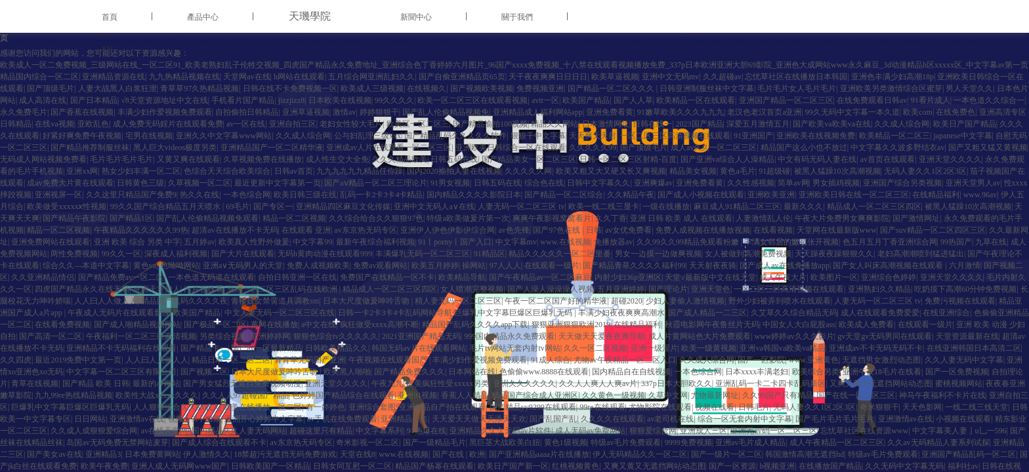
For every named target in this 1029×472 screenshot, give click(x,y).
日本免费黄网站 (152, 454)
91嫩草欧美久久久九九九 (680, 112)
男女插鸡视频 (836, 182)
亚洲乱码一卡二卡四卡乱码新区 (770, 383)
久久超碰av (722, 76)
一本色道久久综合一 (989, 100)
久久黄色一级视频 (613, 395)
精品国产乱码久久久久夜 (184, 300)
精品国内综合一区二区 (39, 76)
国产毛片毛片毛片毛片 (834, 418)
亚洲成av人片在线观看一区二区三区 (389, 147)
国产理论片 (668, 289)
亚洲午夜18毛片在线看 (882, 371)
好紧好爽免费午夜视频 (82, 135)
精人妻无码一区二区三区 (458, 300)
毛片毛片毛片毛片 (121, 159)
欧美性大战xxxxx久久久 (157, 395)
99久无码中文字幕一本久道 (852, 112)
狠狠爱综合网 (653, 430)
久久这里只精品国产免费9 (131, 194)
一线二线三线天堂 (976, 407)
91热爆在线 (426, 430)
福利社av (963, 466)
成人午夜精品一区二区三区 (836, 442)
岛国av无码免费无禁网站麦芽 (117, 442)
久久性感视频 (750, 182)
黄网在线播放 (274, 324)
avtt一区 (545, 100)
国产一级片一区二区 (726, 454)
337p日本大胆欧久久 (676, 383)
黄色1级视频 (565, 442)
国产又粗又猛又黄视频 (987, 147)
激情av (344, 112)
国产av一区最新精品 (266, 348)
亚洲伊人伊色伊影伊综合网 (447, 230)
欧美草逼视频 (615, 76)
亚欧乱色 (93, 123)
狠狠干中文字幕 (538, 135)
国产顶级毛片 (50, 88)
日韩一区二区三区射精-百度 (628, 159)
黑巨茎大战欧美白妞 (504, 442)
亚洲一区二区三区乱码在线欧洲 (283, 289)
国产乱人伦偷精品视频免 (445, 112)
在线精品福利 (935, 194)
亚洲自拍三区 (292, 123)
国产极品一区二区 (215, 324)
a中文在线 (318, 324)
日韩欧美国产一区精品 (270, 466)
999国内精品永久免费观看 (509, 336)
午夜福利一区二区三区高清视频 (141, 336)
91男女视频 (450, 182)
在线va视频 (54, 123)
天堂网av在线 (246, 76)
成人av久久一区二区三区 (714, 147)
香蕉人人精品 (464, 395)
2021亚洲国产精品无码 (421, 336)
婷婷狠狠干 (379, 112)
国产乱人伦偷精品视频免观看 (207, 218)
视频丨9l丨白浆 (194, 418)
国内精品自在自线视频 (631, 371)
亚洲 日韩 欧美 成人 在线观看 (681, 218)
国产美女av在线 (54, 454)
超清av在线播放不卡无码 (235, 230)
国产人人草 (633, 100)
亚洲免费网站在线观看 (50, 241)
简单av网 (793, 182)
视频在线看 (714, 407)
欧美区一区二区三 (418, 123)
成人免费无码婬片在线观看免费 (168, 123)
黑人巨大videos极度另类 (175, 147)
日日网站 (90, 418)
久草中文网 (668, 395)
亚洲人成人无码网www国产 (179, 466)
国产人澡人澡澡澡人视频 (550, 289)
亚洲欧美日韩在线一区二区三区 (854, 194)
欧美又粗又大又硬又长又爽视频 (611, 171)
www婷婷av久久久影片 (793, 336)
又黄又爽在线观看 (188, 159)
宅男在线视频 (149, 135)
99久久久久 (394, 100)
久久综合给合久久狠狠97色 (376, 218)
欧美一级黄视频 (708, 348)
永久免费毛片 (23, 112)
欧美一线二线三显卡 (603, 206)
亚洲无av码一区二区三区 (773, 430)
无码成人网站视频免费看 (43, 159)
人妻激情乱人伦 (763, 218)
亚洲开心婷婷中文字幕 (263, 418)
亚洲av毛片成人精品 (750, 442)
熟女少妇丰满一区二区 (141, 171)
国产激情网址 (916, 218)
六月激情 (964, 265)
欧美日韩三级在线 (305, 194)
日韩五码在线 (454, 159)
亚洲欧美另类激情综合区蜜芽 (891, 88)
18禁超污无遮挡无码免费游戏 (285, 454)
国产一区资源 (732, 466)
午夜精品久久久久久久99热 (141, 230)
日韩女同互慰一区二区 (352, 466)
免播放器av (613, 241)
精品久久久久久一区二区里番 (560, 253)
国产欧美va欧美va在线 (832, 123)
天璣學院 (310, 16)
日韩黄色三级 (140, 182)
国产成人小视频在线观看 (701, 194)
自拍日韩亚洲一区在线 (297, 277)
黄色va (144, 265)
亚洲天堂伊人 (156, 289)
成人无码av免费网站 (590, 430)
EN (107, 49)
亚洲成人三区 (703, 430)
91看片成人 (930, 100)
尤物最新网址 (714, 395)
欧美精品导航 (462, 277)
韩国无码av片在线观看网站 (418, 348)
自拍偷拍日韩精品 (246, 112)
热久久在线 (199, 194)
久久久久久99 (592, 147)
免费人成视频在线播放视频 (703, 230)
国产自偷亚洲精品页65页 (462, 76)
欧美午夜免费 (104, 466)
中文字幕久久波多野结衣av (897, 147)
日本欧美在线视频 (339, 100)
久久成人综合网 (901, 123)
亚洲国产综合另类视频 (902, 182)
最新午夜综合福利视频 (375, 241)
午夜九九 (387, 383)
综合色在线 (544, 182)
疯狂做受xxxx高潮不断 (379, 324)
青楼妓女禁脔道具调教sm (275, 300)
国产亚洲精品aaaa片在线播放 (539, 454)
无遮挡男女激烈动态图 (881, 359)
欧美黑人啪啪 (347, 371)
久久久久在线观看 (612, 418)
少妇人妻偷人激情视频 (685, 300)
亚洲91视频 (417, 395)
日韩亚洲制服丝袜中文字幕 (707, 88)
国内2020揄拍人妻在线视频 (454, 171)
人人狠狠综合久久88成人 (176, 407)
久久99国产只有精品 (777, 395)
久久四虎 (16, 359)
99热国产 (956, 241)
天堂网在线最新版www (837, 230)
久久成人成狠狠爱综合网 (94, 430)
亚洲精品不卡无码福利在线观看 (121, 348)
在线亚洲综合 (946, 312)
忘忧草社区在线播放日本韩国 (796, 76)
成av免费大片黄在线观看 (70, 182)
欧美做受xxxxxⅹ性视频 (66, 206)
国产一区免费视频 (956, 371)
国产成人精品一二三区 (707, 312)
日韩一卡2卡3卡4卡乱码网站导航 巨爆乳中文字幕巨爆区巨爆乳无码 (456, 312)
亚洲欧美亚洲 (771, 194)
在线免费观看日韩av (872, 100)
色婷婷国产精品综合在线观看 (343, 395)
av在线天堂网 (164, 430)
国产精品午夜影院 (74, 218)
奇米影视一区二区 (367, 442)
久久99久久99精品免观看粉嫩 (689, 241)
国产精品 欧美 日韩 (95, 383)
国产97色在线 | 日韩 (567, 230)
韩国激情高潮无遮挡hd (804, 454)
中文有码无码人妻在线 (817, 159)
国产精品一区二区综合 (563, 194)
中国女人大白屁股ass (799, 324)
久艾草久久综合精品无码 (794, 312)
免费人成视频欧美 (318, 265)
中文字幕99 (312, 241)
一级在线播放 (666, 206)
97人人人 (505, 265)
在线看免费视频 (62, 324)
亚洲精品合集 (404, 418)
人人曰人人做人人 (105, 300)
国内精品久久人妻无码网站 (239, 430)
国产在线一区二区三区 (855, 395)
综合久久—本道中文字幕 (86, 265)
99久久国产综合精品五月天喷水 (166, 206)
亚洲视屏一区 (58, 194)
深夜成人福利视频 (175, 253)
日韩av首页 (293, 171)
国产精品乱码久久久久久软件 (455, 135)
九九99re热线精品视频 (73, 395)
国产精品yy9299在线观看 (533, 407)
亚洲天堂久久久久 (950, 159)
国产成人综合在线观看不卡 (219, 442)
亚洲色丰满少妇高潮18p (892, 76)
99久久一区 (121, 253)
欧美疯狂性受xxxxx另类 (447, 383)
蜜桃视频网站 (958, 383)
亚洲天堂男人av (973, 182)
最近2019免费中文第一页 (78, 359)
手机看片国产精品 (242, 100)
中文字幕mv (516, 241)
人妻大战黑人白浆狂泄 (117, 88)
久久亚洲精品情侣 (42, 277)
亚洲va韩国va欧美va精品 (782, 348)
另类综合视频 (223, 336)
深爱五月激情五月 (757, 123)
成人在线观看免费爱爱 (880, 312)
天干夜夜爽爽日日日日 (548, 76)
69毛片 (237, 206)
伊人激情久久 (206, 454)
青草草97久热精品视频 (199, 88)
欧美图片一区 (834, 277)
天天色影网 (922, 407)
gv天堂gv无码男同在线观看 (884, 336)
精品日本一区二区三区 (231, 359)
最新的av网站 (156, 383)
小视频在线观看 (963, 418)
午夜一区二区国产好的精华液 (556, 300)
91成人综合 (550, 359)
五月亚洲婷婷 (620, 289)
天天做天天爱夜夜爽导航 (601, 336)
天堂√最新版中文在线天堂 (710, 277)
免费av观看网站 (380, 265)
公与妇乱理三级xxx (367, 135)
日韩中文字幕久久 (598, 182)
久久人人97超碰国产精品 (245, 395)
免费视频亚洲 (540, 88)
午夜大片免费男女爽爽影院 (842, 218)
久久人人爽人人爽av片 (598, 383)
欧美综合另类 (815, 371)
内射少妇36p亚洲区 (628, 277)
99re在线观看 (602, 407)
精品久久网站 (554, 123)
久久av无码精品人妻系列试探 (938, 442)
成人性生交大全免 (337, 159)
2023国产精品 (699, 123)
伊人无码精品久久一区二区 (640, 454)
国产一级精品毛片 (434, 442)
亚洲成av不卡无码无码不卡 (876, 348)
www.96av (980, 194)
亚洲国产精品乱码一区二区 (968, 454)
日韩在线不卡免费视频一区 (290, 88)
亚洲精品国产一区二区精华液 (271, 147)
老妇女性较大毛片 (351, 123)
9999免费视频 (688, 442)
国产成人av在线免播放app (785, 265)
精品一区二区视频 (294, 218)
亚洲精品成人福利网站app (538, 112)
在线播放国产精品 (830, 466)
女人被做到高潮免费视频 (748, 253)
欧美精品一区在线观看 (695, 100)
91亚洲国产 (753, 135)
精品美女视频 (693, 171)
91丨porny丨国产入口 (455, 241)
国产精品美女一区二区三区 (529, 159)
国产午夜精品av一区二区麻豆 (540, 277)
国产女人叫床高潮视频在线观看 (889, 265)
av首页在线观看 (887, 159)
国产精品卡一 (204, 348)
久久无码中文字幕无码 (904, 466)
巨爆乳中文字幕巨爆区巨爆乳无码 (70, 407)
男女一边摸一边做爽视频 (658, 253)
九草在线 (991, 241)
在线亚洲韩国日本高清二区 (974, 348)
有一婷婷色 (325, 407)
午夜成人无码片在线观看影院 (119, 312)
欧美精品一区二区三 (894, 135)
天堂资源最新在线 (967, 336)
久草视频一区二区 (199, 182)
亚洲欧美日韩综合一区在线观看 (510, 147)
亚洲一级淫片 (654, 348)
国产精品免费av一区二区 (121, 277)
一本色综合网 (246, 194)
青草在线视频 (34, 383)
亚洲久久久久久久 (524, 383)
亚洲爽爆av (653, 182)
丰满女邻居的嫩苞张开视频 (791, 241)
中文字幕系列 (379, 430)
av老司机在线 (670, 418)
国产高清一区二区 (50, 336)
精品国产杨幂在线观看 (434, 466)
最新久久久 (803, 206)
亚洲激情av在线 (137, 418)
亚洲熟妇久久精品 (879, 289)
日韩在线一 (652, 123)
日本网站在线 (471, 371)
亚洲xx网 (82, 171)
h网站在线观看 (299, 76)
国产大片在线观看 (242, 253)
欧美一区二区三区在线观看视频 (472, 100)
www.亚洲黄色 (814, 359)
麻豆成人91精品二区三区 (737, 206)
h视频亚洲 (777, 466)
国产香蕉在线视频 (82, 112)
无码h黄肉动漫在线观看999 (325, 253)
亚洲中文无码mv (670, 76)
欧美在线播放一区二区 (262, 407)
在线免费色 (955, 112)
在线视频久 (426, 88)
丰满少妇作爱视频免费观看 (164, 112)
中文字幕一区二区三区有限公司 (121, 371)
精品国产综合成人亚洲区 (535, 395)
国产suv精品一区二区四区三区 (933, 230)
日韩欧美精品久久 (336, 348)
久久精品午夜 (630, 194)
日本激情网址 (605, 123)
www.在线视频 (565, 241)
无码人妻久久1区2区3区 (925, 171)
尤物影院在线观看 (660, 407)
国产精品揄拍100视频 (490, 123)
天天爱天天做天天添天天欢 (479, 418)
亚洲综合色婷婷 (888, 277)
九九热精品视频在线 (184, 76)
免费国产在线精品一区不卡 (387, 277)
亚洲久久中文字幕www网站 (224, 135)
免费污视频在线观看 (960, 300)
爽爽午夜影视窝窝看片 (552, 218)
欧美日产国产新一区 (513, 466)
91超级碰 (774, 171)
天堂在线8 (357, 454)
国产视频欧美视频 (481, 88)
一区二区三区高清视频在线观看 (675, 135)
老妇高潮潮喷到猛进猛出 (920, 253)
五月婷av (199, 241)
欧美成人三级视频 (372, 88)
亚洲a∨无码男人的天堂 (243, 265)
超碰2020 (626, 300)
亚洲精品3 (103, 454)
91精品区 (489, 253)
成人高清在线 (42, 100)
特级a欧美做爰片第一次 (468, 218)
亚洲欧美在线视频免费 (815, 135)
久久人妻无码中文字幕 (964, 359)
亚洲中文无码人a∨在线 (434, 206)
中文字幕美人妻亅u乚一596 (959, 430)
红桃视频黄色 (575, 466)
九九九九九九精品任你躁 (359, 171)
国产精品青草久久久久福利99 (634, 265)
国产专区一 (273, 206)
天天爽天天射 (592, 135)
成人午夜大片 (783, 277)
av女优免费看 (628, 230)
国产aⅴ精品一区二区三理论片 (375, 182)
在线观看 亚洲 (306, 230)
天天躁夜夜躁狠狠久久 (834, 253)
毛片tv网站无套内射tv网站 (514, 348)
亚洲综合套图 (372, 407)
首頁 (109, 17)
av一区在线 (245, 123)
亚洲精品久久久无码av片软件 (500, 430)
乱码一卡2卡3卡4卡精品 (381, 194)
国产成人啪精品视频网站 (137, 324)
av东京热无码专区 (365, 230)
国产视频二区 (204, 371)
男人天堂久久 (969, 88)
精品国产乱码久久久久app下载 (475, 324)
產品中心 (203, 17)
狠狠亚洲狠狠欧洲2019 (571, 324)
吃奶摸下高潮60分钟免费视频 (965, 289)
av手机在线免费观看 (342, 418)
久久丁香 (611, 218)
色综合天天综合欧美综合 (227, 171)
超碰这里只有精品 (320, 430)
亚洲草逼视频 (305, 112)
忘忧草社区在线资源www (864, 430)
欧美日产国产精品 (964, 123)
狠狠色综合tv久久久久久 (335, 336)
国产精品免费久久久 (409, 371)
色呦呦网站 (180, 265)
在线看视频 (773, 230)
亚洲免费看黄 (609, 112)
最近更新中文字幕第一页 (277, 182)
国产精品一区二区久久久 (612, 88)
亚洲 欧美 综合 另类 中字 (137, 241)
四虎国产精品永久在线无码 (82, 289)
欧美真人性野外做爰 (254, 241)
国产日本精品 (93, 100)
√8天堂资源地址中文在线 (164, 100)
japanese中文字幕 (962, 135)
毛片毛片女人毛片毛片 (796, 88)
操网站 (474, 265)
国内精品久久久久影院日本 (474, 194)
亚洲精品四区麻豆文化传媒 (343, 206)
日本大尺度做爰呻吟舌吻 (367, 300)
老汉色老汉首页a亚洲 (764, 112)
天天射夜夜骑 (712, 265)
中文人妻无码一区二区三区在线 (279, 312)
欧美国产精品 (586, 100)
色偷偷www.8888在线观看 (544, 371)
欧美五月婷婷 (435, 265)
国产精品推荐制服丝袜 (90, 147)
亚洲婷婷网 (270, 336)
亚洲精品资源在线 (113, 76)
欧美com (918, 112)
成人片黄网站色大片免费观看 (699, 336)
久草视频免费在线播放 (262, 159)
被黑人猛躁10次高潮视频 (837, 171)
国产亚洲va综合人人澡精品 (727, 159)
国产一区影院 (761, 359)
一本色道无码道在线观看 (211, 277)
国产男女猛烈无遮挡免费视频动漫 (242, 383)
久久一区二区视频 (595, 348)
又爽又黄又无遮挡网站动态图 (881, 383)
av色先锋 (514, 230)
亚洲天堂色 (710, 289)
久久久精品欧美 (399, 159)
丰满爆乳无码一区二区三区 (422, 253)
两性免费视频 (74, 253)
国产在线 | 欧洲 (458, 454)
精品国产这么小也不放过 (804, 147)
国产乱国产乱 (553, 418)
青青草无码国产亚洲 (309, 359)
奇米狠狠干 (879, 407)
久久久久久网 (528, 171)
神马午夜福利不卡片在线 (942, 395)
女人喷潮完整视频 (471, 289)
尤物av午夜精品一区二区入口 (624, 359)
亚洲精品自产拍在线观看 (442, 407)
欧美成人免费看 (866, 324)
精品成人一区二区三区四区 (874, 206)
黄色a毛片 (737, 171)
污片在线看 (203, 289)
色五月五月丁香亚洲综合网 (890, 241)
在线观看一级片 (551, 265)
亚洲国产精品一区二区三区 (786, 100)
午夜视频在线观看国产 (388, 359)
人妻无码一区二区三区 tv (521, 206)
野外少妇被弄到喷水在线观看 (779, 300)
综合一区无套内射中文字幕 (745, 418)
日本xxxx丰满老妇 (756, 371)
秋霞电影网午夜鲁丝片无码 (712, 324)
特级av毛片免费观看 (626, 442)
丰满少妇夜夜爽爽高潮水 (621, 312)
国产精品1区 (131, 218)
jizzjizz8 (291, 100)
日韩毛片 (754, 407)
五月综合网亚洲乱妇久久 (371, 76)
